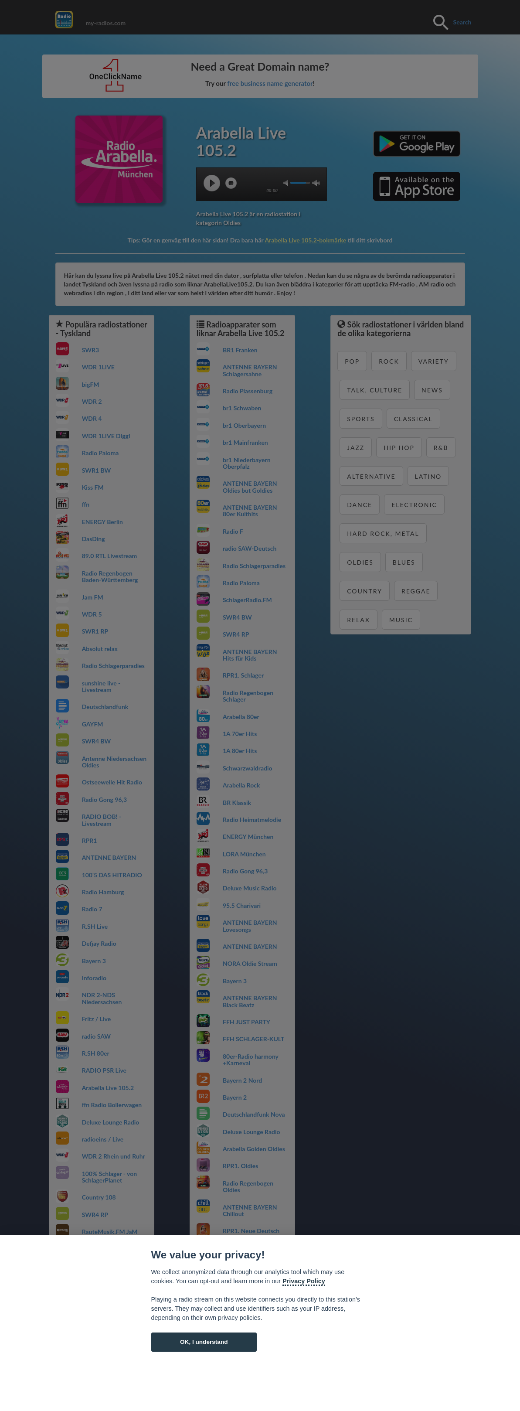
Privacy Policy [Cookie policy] (303, 1281)
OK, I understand (204, 1342)
